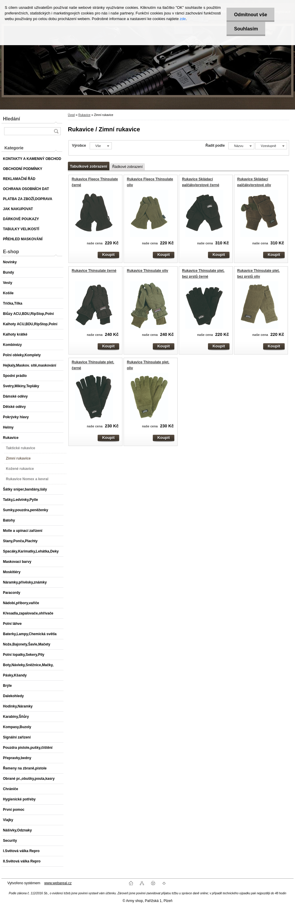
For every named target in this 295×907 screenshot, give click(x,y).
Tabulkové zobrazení (88, 166)
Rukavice (84, 115)
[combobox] (241, 145)
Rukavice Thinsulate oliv (147, 271)
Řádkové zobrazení (127, 167)
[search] (56, 131)
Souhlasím (246, 28)
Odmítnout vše (250, 14)
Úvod (71, 115)
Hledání (11, 118)
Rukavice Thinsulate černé (94, 271)
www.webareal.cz (58, 883)
